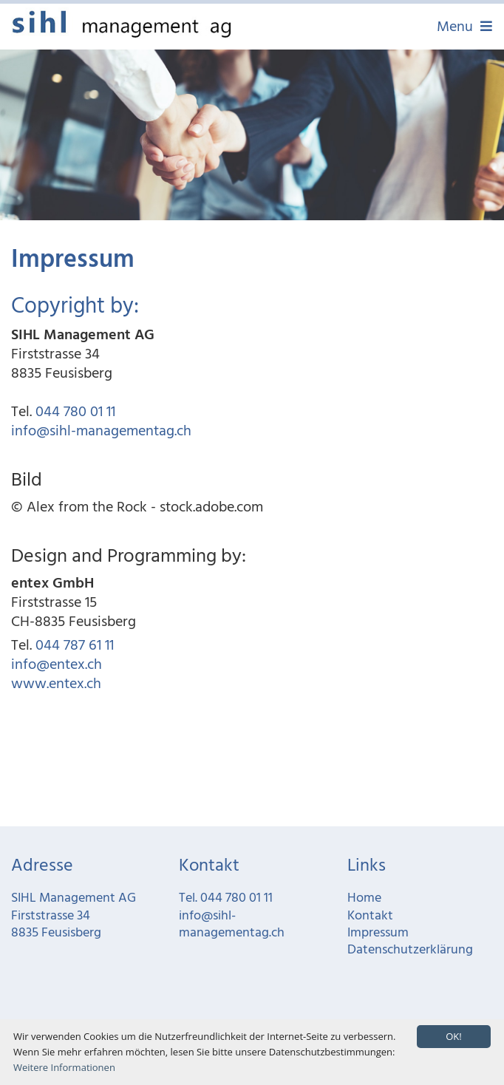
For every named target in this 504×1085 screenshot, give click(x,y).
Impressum (378, 933)
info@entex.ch (56, 665)
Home (364, 898)
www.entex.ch (56, 684)
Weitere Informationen (64, 1067)
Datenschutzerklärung (410, 950)
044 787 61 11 (74, 646)
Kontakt (370, 916)
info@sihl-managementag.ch (101, 431)
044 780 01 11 (75, 412)
